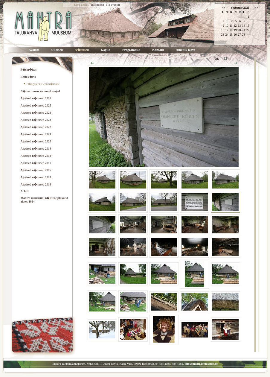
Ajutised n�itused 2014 (36, 184)
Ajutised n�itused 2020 (36, 141)
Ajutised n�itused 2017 (36, 163)
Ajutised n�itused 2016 (36, 170)
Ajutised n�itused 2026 (36, 98)
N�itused (82, 49)
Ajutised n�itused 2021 (36, 134)
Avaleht (34, 49)
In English (97, 4)
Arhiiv (25, 191)
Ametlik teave (185, 49)
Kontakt (158, 49)
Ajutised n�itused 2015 (36, 177)
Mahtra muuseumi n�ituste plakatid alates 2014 (44, 199)
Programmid (131, 49)
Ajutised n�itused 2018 (36, 155)
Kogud (105, 49)
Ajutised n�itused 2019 (36, 148)
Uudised (57, 49)
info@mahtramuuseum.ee (201, 363)
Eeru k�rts (28, 76)
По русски (113, 4)
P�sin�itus (29, 69)
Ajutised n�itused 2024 (36, 112)
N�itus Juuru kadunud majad (40, 91)
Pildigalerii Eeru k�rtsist (43, 84)
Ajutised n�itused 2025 (36, 105)
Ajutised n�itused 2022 (36, 127)
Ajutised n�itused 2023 (36, 119)
